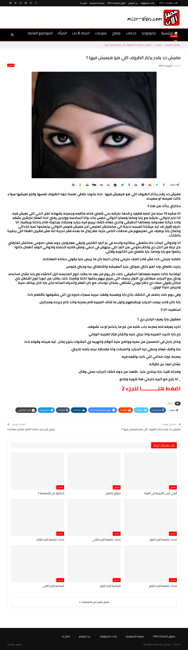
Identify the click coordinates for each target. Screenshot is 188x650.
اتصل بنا (83, 3)
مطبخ (116, 33)
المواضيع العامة (40, 33)
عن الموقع (133, 3)
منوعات (101, 33)
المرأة (62, 33)
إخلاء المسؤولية (147, 3)
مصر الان (11, 644)
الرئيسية (169, 33)
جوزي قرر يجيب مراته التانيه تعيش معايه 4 (31, 429)
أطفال (169, 403)
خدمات (131, 33)
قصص (10, 65)
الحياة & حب (81, 33)
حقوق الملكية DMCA (116, 3)
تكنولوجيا (149, 33)
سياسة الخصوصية (97, 3)
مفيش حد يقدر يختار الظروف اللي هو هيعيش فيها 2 (151, 429)
